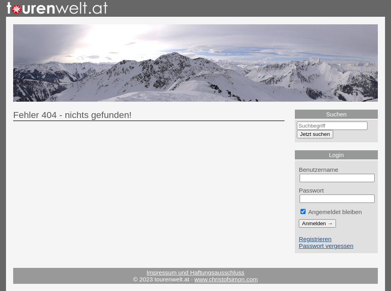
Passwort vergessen (326, 245)
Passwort (311, 190)
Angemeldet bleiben (331, 211)
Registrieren (315, 239)
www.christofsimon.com (226, 279)
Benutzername (318, 169)
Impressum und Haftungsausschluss (195, 272)
